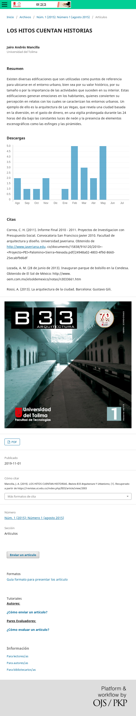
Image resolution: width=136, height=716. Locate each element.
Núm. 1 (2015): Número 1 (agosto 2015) (63, 17)
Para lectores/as (17, 656)
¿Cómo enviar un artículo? (27, 612)
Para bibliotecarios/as (21, 670)
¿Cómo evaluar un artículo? (28, 629)
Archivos (25, 17)
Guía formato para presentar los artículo (37, 579)
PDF (14, 442)
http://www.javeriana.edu (26, 246)
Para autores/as (17, 663)
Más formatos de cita (22, 496)
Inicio (10, 17)
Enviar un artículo (23, 555)
